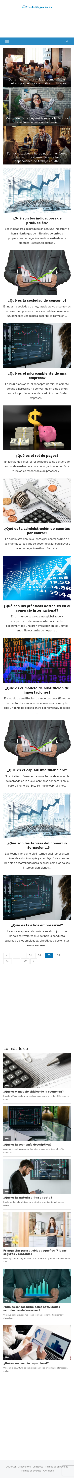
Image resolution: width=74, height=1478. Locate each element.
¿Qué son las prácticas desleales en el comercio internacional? (37, 608)
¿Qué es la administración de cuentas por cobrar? (37, 530)
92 (25, 961)
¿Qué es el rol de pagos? (37, 455)
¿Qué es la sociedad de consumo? (37, 300)
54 (58, 955)
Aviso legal (48, 1470)
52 (39, 955)
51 (30, 955)
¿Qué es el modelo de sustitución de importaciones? (37, 690)
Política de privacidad (56, 1466)
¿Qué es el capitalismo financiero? (37, 770)
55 (7, 961)
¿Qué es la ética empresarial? (37, 925)
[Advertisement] (30, 24)
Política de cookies (31, 1470)
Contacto (38, 1466)
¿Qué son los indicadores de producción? (37, 220)
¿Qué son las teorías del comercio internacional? (37, 845)
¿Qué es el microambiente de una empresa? (37, 375)
